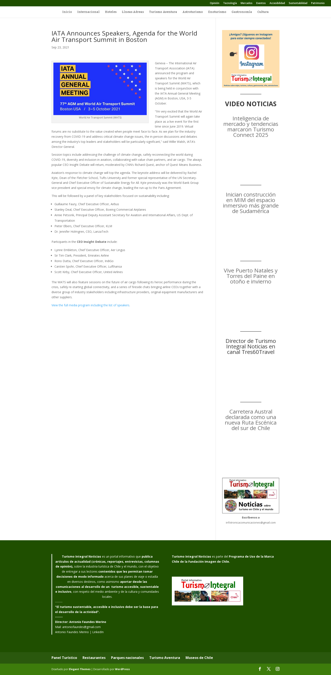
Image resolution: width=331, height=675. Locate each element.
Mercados (246, 3)
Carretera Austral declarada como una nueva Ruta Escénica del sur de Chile (251, 420)
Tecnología (230, 3)
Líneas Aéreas (133, 12)
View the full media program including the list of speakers (90, 305)
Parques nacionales (127, 657)
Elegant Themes (80, 669)
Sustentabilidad (298, 3)
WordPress (122, 669)
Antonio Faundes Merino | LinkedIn (79, 632)
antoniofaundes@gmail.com (81, 627)
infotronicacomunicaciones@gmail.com (251, 522)
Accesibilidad (277, 3)
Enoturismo (217, 12)
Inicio (67, 12)
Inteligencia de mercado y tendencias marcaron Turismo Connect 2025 (250, 126)
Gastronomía (242, 12)
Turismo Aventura (163, 12)
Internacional (88, 12)
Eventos (261, 3)
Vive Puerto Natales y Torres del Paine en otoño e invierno (251, 276)
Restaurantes (94, 657)
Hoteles (111, 12)
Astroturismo (192, 12)
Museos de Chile (199, 657)
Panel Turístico (64, 657)
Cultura (263, 12)
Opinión (214, 3)
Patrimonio (318, 3)
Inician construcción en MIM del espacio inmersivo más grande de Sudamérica (251, 203)
